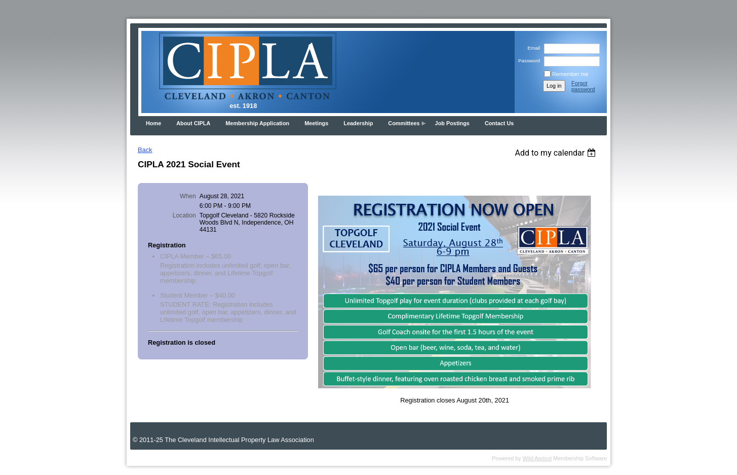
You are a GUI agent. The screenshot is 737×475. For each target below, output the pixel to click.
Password (527, 60)
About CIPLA (193, 123)
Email (532, 48)
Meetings (316, 123)
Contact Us (499, 123)
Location (184, 215)
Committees (403, 123)
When (188, 196)
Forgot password (583, 86)
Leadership (358, 123)
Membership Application (257, 123)
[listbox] (556, 153)
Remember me (570, 74)
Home (153, 123)
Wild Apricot (537, 458)
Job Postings (452, 123)
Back (145, 150)
